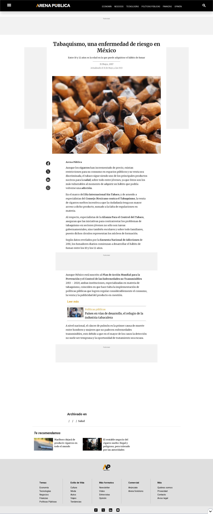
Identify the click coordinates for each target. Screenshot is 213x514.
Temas (42, 482)
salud (81, 421)
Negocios (118, 6)
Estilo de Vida (77, 482)
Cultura (74, 487)
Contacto (161, 494)
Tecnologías (132, 6)
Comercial (133, 482)
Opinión (178, 6)
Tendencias (76, 501)
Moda (73, 491)
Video (102, 491)
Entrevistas (104, 494)
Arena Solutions (135, 491)
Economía (107, 6)
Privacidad (162, 491)
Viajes (73, 498)
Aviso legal (162, 498)
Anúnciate (133, 487)
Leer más (73, 301)
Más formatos (106, 482)
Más (159, 482)
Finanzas (167, 6)
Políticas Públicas (151, 6)
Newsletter (104, 487)
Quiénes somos (165, 487)
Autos (73, 494)
